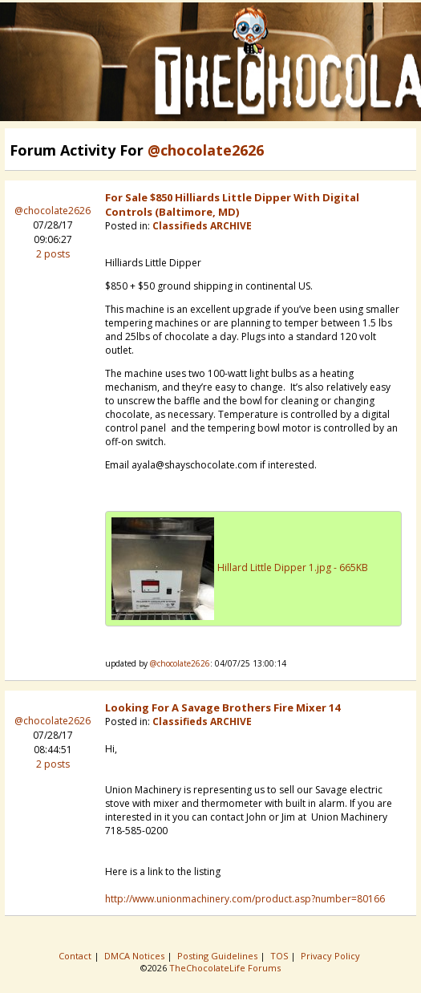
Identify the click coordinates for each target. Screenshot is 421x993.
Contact (76, 956)
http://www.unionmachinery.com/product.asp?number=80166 (245, 899)
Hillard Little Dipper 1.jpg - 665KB (292, 567)
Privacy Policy (331, 956)
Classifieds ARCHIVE (202, 226)
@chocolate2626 (52, 210)
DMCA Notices (135, 956)
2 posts (53, 254)
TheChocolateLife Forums (225, 968)
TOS (280, 956)
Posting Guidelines (218, 956)
